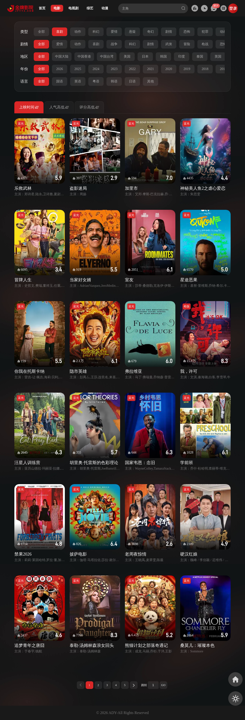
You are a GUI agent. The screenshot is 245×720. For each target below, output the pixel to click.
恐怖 (187, 31)
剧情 (168, 31)
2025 (77, 69)
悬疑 (132, 31)
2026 (59, 69)
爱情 (114, 31)
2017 (223, 69)
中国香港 (84, 56)
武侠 (168, 44)
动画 (223, 31)
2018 (205, 69)
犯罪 (205, 31)
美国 (127, 56)
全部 (41, 31)
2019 (187, 69)
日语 (132, 81)
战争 (114, 44)
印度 (181, 56)
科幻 (96, 31)
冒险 (187, 44)
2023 (114, 69)
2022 (132, 69)
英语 (77, 81)
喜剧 (59, 31)
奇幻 (150, 31)
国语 (59, 81)
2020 (168, 69)
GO (163, 685)
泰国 (199, 56)
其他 (150, 81)
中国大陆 (61, 56)
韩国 (163, 56)
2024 (96, 69)
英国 (218, 56)
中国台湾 (106, 56)
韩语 (114, 81)
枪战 (205, 44)
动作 (77, 31)
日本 (145, 56)
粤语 (96, 81)
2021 (150, 69)
